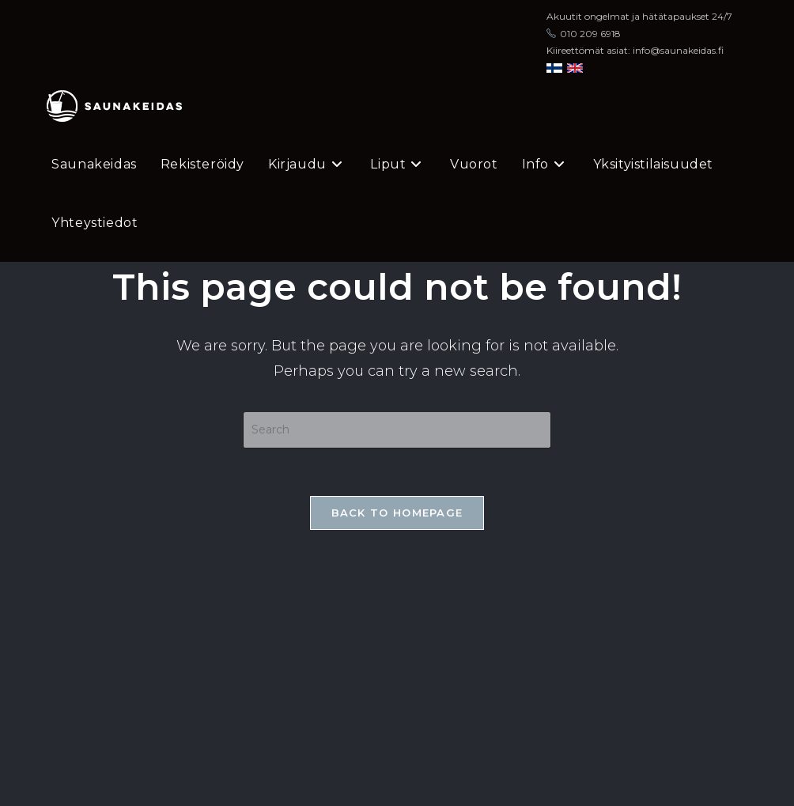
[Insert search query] (397, 430)
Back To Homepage (397, 512)
